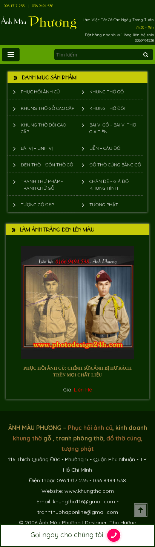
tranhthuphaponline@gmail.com (77, 512)
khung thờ (27, 438)
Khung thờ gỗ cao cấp (47, 108)
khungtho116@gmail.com (84, 501)
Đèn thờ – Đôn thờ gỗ (47, 165)
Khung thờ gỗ (106, 91)
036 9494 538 (42, 5)
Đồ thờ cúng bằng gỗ (115, 165)
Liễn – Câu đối (105, 148)
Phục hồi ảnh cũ (40, 91)
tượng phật (77, 449)
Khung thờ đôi (107, 108)
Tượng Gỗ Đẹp (37, 204)
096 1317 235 (14, 5)
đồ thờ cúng (123, 438)
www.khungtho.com (89, 491)
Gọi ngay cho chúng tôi (77, 535)
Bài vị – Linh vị (37, 148)
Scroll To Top (140, 510)
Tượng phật (103, 204)
